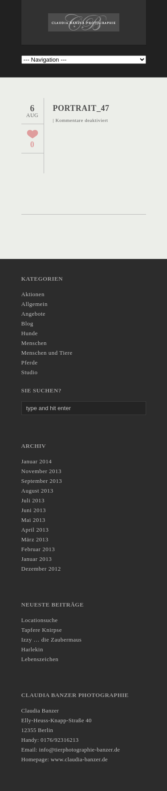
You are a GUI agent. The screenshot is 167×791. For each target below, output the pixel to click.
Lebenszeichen (40, 659)
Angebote (33, 313)
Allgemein (34, 304)
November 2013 (41, 471)
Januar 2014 (36, 461)
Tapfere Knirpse (41, 630)
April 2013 (35, 529)
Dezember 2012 (41, 568)
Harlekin (32, 649)
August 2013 (37, 490)
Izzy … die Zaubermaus (51, 639)
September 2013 (41, 481)
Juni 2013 (33, 510)
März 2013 (35, 539)
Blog (27, 323)
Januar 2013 (36, 559)
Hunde (29, 333)
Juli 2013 (33, 500)
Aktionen (33, 294)
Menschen (34, 343)
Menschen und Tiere (47, 352)
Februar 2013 (38, 549)
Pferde (29, 362)
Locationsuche (39, 620)
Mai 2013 (33, 520)
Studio (29, 372)
